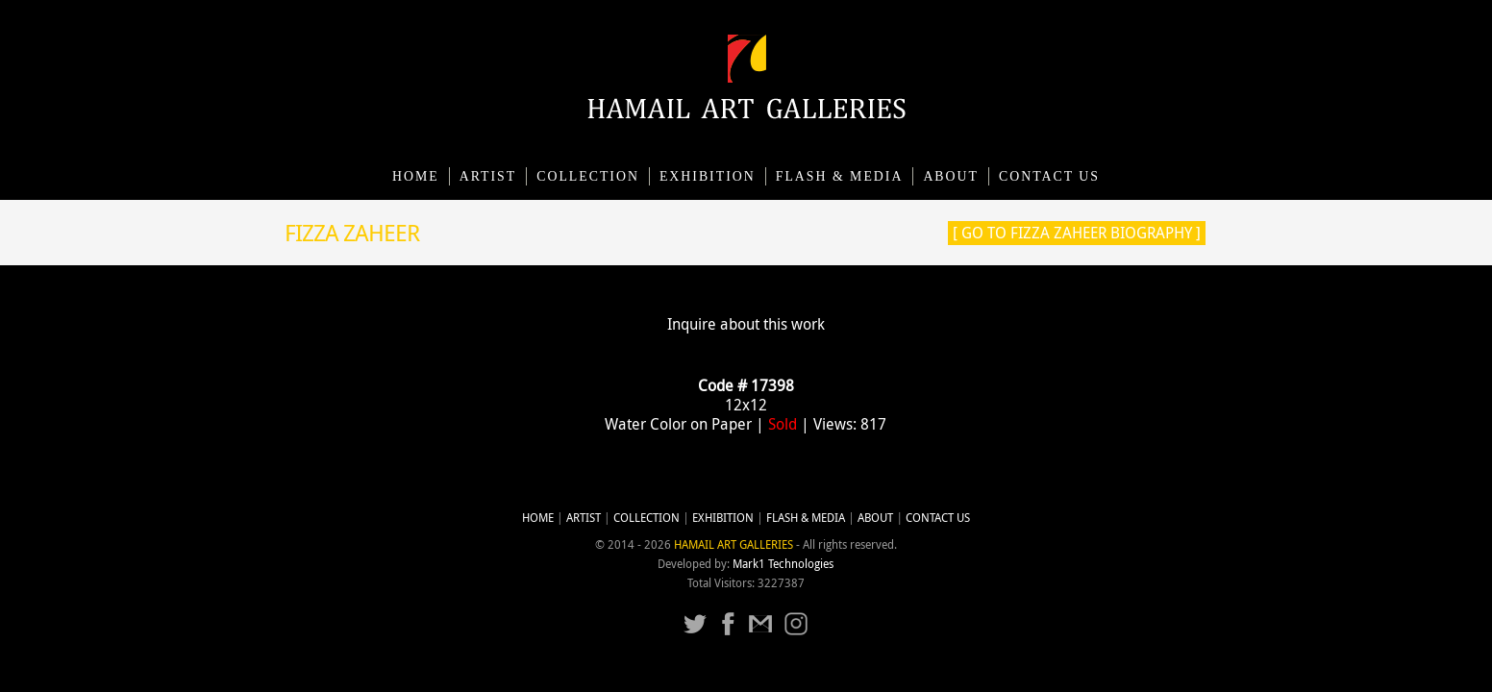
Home (415, 176)
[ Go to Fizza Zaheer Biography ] (1077, 232)
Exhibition (707, 176)
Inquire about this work (746, 323)
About (951, 176)
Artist (488, 176)
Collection (587, 176)
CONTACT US (1049, 176)
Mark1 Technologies (783, 563)
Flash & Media (840, 176)
